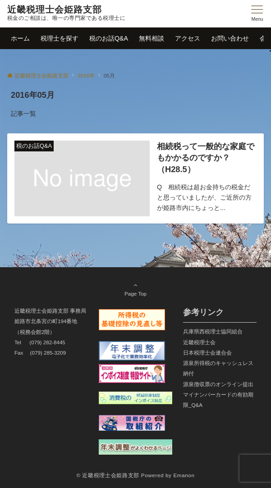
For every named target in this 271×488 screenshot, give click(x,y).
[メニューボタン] (257, 13)
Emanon (183, 475)
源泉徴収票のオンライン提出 (218, 384)
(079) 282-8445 (47, 342)
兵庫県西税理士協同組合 (213, 331)
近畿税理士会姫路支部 (54, 9)
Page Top (135, 289)
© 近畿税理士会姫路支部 (107, 475)
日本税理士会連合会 (207, 353)
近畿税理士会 (199, 342)
